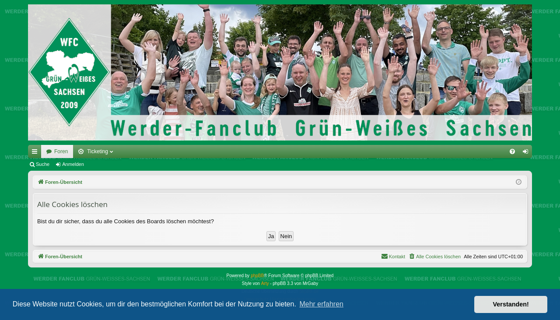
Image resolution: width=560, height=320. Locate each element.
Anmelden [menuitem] (527, 153)
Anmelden (73, 164)
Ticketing (97, 151)
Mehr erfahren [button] (321, 304)
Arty (265, 283)
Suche (42, 164)
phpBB (257, 275)
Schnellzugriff (36, 153)
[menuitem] (512, 151)
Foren (61, 151)
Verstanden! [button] (511, 304)
